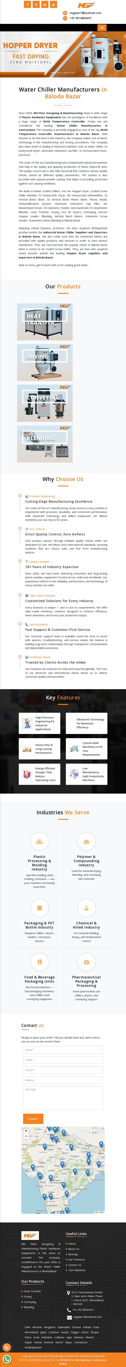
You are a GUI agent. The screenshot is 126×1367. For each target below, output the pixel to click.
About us (73, 1249)
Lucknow (54, 1332)
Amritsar (48, 1342)
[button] (9, 54)
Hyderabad (64, 1327)
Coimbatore (81, 1342)
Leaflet (99, 1212)
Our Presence (76, 1259)
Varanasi (78, 1337)
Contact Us (74, 1265)
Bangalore (49, 1327)
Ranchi (59, 1342)
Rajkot (28, 1342)
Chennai (76, 1327)
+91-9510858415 (83, 1309)
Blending (29, 1307)
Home (72, 1243)
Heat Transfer (32, 1291)
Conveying (30, 1302)
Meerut (90, 1337)
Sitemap (73, 1254)
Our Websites (77, 1270)
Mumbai (37, 1327)
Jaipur (43, 1332)
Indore (85, 1332)
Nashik (38, 1342)
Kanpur (65, 1332)
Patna (28, 1337)
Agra (69, 1337)
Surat (36, 1337)
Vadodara (46, 1337)
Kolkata (87, 1327)
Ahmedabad (31, 1332)
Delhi (27, 1327)
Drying (28, 1296)
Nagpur (75, 1332)
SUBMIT (33, 1118)
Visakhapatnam (33, 1347)
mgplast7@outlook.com (85, 13)
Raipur (68, 1342)
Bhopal (95, 1332)
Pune (96, 1327)
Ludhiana (59, 1337)
